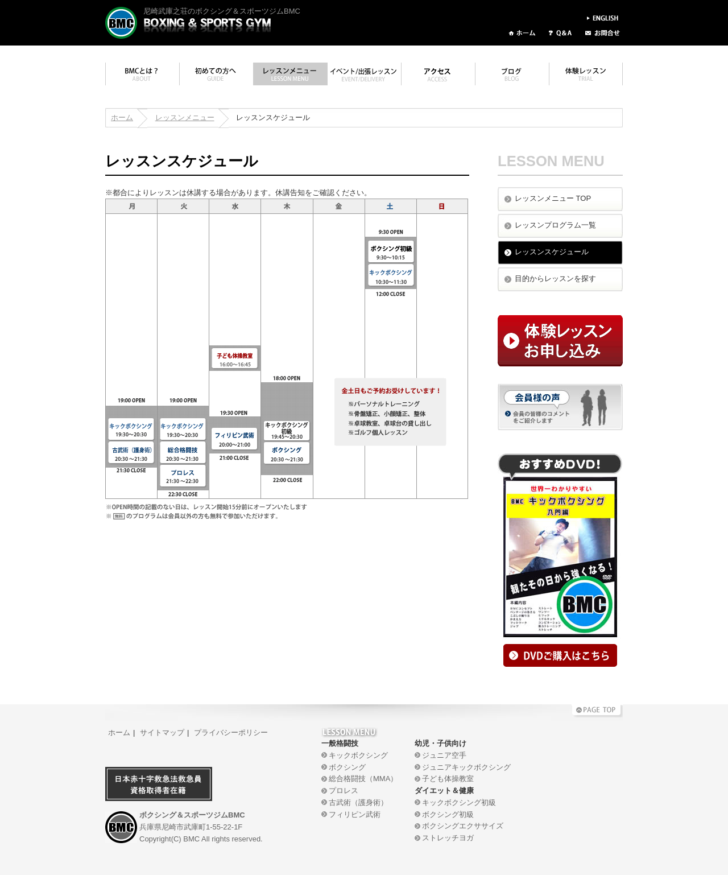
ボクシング (347, 767)
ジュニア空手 (444, 755)
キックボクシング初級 (459, 802)
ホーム (122, 117)
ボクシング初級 (448, 814)
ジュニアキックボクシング (466, 767)
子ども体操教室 (448, 778)
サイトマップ (162, 732)
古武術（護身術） (358, 802)
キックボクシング (358, 755)
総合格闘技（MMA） (363, 778)
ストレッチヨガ (448, 837)
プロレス (343, 790)
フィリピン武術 (354, 814)
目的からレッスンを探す (555, 278)
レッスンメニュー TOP (553, 198)
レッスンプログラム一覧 (555, 225)
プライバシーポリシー (231, 732)
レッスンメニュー (184, 117)
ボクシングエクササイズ (462, 826)
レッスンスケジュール (552, 251)
